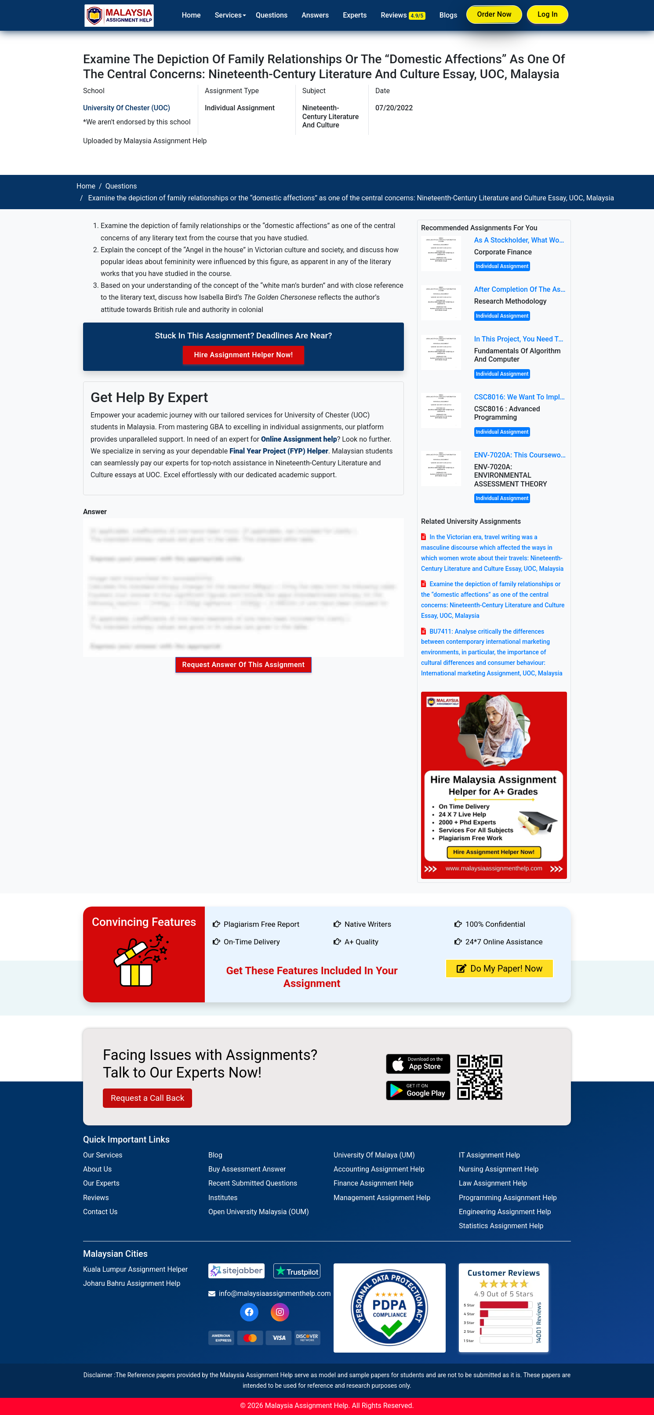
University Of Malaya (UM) (374, 1155)
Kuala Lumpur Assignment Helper (135, 1269)
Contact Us (100, 1212)
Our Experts (101, 1183)
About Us (97, 1169)
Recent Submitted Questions (252, 1183)
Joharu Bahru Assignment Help (131, 1283)
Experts (353, 15)
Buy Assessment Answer (247, 1169)
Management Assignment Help (382, 1198)
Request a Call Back (147, 1098)
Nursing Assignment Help (499, 1169)
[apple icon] (418, 1064)
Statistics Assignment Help (501, 1226)
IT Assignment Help (489, 1155)
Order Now (493, 15)
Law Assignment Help (493, 1183)
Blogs (447, 15)
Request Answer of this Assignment (243, 664)
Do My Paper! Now (499, 968)
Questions (270, 15)
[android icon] (418, 1090)
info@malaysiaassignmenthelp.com (264, 1293)
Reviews (401, 15)
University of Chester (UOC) (126, 108)
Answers (313, 15)
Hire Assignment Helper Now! (243, 355)
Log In (547, 15)
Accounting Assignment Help (379, 1169)
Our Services (103, 1155)
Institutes (223, 1198)
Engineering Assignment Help (505, 1212)
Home (189, 15)
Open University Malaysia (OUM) (258, 1212)
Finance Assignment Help (374, 1183)
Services (226, 15)
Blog (215, 1155)
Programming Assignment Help (508, 1198)
